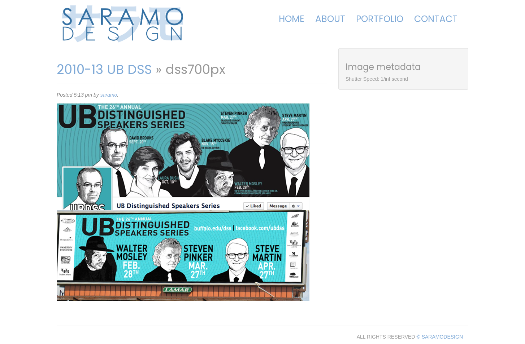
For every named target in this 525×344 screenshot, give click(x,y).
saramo (108, 95)
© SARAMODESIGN (439, 337)
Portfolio (379, 19)
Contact (435, 19)
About (330, 19)
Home (291, 19)
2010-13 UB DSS (104, 69)
